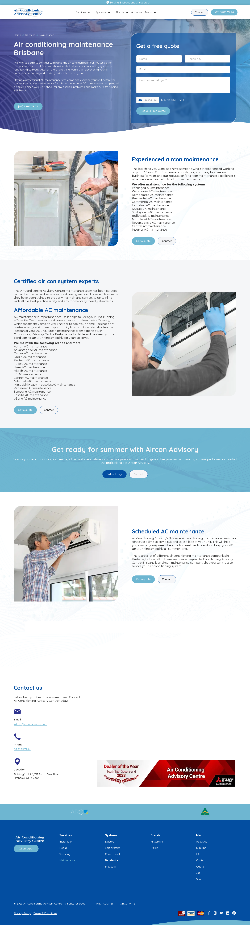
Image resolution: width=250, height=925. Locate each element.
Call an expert (26, 848)
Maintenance (67, 860)
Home (17, 35)
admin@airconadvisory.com (30, 724)
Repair (63, 847)
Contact (200, 12)
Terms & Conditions (45, 913)
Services (81, 12)
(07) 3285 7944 (224, 12)
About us (136, 12)
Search (200, 879)
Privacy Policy (22, 913)
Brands (120, 12)
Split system (112, 847)
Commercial (112, 854)
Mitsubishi (157, 841)
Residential (111, 860)
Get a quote (143, 241)
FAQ (199, 854)
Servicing (64, 854)
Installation (66, 841)
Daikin (154, 847)
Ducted (109, 841)
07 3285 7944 (22, 749)
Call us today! (114, 474)
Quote (200, 866)
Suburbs (201, 847)
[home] (28, 12)
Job (198, 872)
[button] (83, 12)
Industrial (110, 866)
